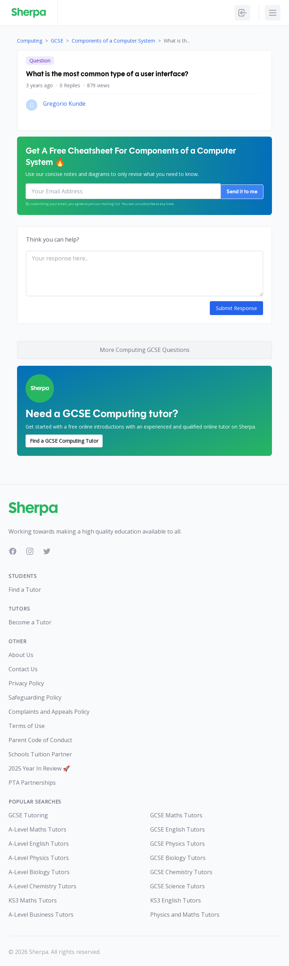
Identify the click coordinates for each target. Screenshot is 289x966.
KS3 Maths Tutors (33, 899)
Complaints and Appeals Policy (49, 710)
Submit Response (237, 307)
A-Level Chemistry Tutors (42, 885)
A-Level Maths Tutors (37, 828)
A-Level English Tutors (39, 842)
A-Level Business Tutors (41, 913)
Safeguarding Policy (35, 696)
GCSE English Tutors (177, 828)
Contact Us (23, 668)
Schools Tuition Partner (40, 753)
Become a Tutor (30, 621)
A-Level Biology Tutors (39, 870)
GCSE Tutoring (28, 814)
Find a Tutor (25, 588)
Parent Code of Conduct (40, 739)
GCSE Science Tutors (177, 885)
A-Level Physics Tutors (39, 856)
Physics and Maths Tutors (184, 913)
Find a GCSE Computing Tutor (64, 439)
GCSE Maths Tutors (176, 814)
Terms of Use (27, 724)
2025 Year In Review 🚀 (39, 767)
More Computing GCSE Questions (145, 349)
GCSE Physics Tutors (177, 842)
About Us (21, 653)
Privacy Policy (26, 682)
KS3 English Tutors (175, 899)
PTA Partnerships (32, 781)
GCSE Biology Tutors (178, 856)
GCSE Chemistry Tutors (181, 870)
